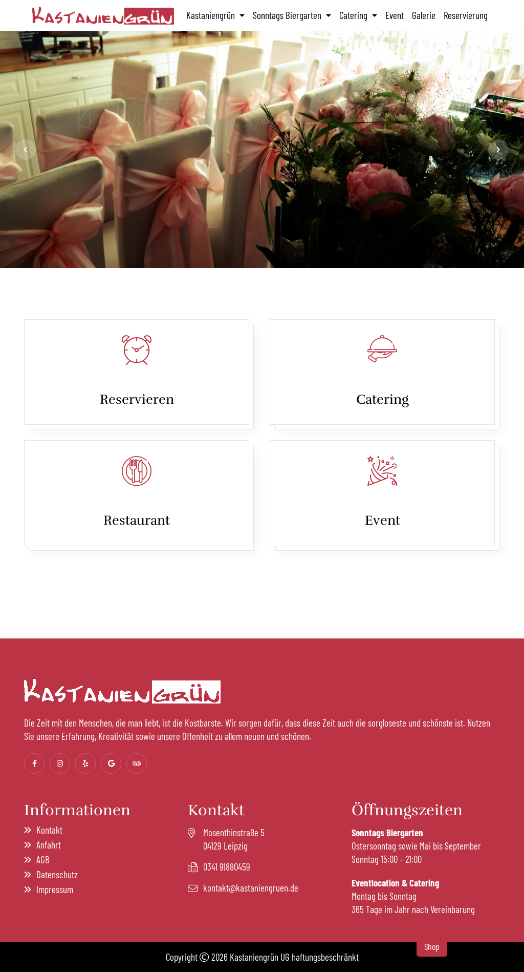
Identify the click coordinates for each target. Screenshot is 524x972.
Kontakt (49, 830)
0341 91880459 (226, 867)
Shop (432, 946)
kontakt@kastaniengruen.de (250, 888)
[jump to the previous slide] (25, 149)
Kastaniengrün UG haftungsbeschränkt (294, 957)
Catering (354, 15)
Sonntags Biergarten (288, 15)
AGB (43, 859)
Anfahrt (48, 845)
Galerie (423, 15)
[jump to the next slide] (498, 149)
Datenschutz (57, 874)
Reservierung (466, 15)
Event (394, 15)
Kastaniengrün (211, 15)
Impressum (54, 889)
